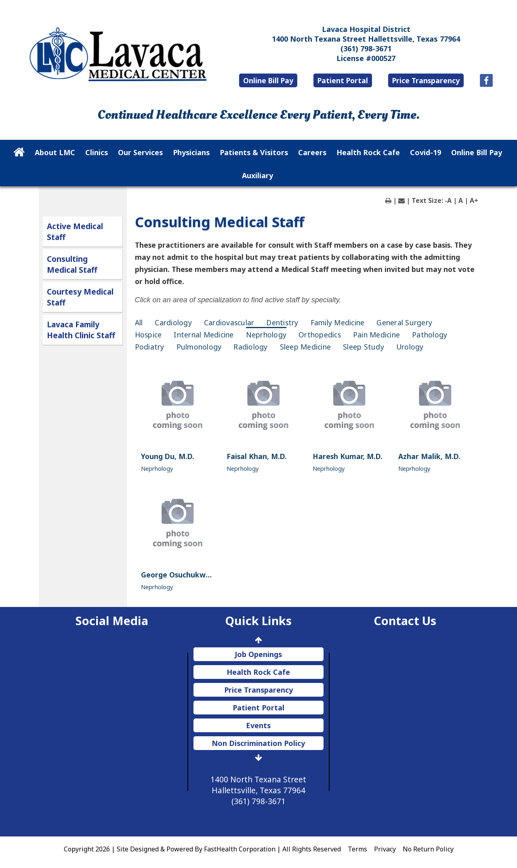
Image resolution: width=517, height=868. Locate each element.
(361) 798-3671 (365, 48)
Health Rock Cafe (368, 152)
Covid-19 (425, 152)
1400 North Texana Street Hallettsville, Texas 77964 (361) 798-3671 (258, 790)
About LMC (55, 152)
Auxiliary (257, 175)
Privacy (385, 849)
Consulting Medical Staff (72, 264)
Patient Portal (342, 80)
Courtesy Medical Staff (80, 297)
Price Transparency (426, 80)
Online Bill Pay (268, 80)
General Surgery (404, 322)
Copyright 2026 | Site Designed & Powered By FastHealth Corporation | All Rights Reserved (202, 849)
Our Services (140, 152)
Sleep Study (363, 347)
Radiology (250, 347)
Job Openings (258, 654)
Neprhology (266, 334)
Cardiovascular (229, 322)
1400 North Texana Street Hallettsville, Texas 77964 (366, 39)
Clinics (96, 152)
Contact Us (405, 620)
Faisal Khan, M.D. (257, 456)
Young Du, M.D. (167, 456)
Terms (357, 849)
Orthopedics (319, 334)
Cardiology (173, 322)
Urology (410, 347)
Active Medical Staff (75, 231)
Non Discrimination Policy (258, 743)
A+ (474, 200)
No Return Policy (428, 849)
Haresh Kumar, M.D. (347, 456)
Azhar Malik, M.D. (429, 456)
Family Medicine (338, 322)
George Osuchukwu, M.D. (185, 574)
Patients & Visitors (254, 152)
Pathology (429, 334)
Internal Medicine (203, 334)
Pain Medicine (376, 334)
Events (258, 725)
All (139, 322)
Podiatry (149, 347)
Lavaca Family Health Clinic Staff (81, 330)
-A (448, 200)
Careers (312, 152)
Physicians (191, 152)
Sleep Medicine (305, 347)
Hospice (148, 334)
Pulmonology (199, 347)
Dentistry (282, 322)
